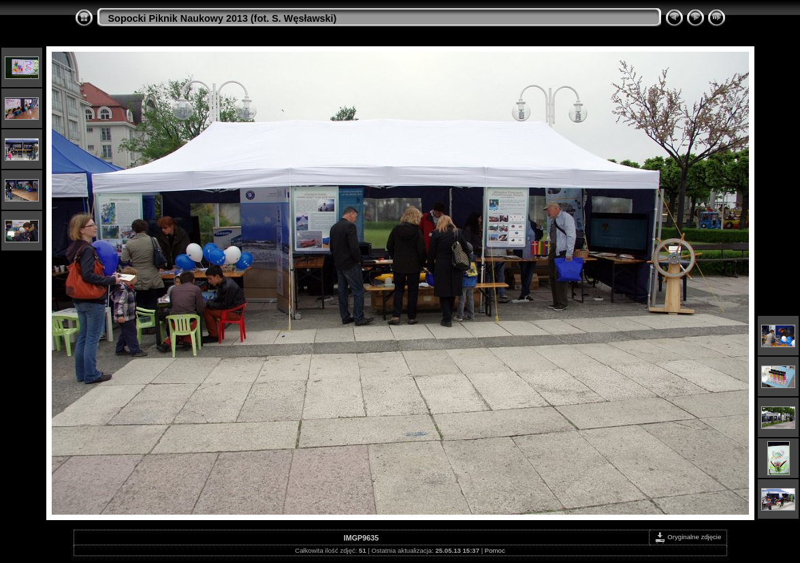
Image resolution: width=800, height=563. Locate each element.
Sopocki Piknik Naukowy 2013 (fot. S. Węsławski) (222, 18)
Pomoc (495, 550)
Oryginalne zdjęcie (688, 537)
